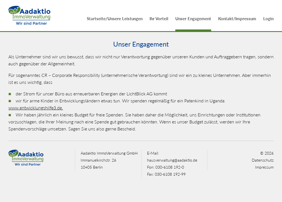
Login (268, 18)
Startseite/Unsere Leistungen (115, 18)
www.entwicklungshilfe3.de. (35, 107)
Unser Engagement (193, 18)
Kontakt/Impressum (237, 18)
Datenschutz (263, 160)
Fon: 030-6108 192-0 (165, 167)
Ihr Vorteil (159, 18)
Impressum (264, 167)
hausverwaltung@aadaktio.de (172, 160)
